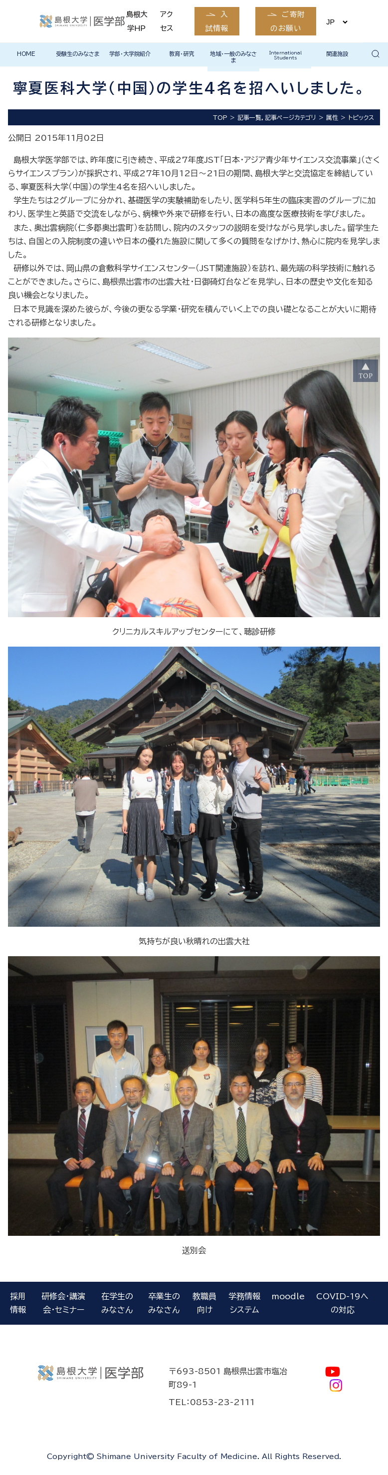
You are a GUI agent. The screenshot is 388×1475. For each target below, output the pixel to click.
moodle (288, 1296)
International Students (285, 55)
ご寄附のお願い (287, 20)
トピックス (361, 117)
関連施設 (337, 53)
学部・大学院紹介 (130, 53)
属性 (332, 117)
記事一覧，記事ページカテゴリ (276, 117)
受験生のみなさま (78, 53)
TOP (220, 117)
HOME (26, 53)
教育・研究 (181, 53)
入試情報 (216, 20)
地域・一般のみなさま (233, 57)
